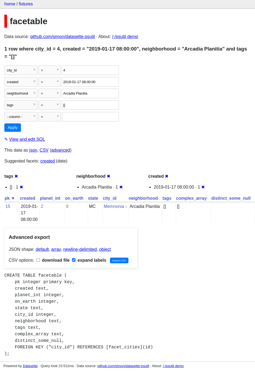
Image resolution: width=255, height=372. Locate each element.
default (42, 249)
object (105, 249)
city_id (110, 198)
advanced (60, 150)
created (47, 161)
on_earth (74, 198)
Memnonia (114, 206)
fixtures (26, 4)
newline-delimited (80, 249)
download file (53, 260)
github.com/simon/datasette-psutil (62, 36)
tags (166, 198)
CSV (44, 150)
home (9, 4)
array (56, 249)
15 (7, 206)
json (33, 150)
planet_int (50, 198)
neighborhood (143, 198)
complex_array (191, 198)
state (93, 198)
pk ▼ (10, 198)
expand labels (89, 260)
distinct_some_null (231, 198)
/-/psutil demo (125, 36)
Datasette (30, 366)
